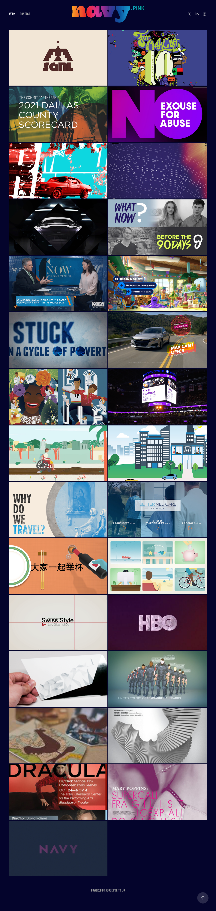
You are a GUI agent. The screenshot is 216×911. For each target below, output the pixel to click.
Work (12, 14)
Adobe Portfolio (115, 890)
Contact (25, 14)
